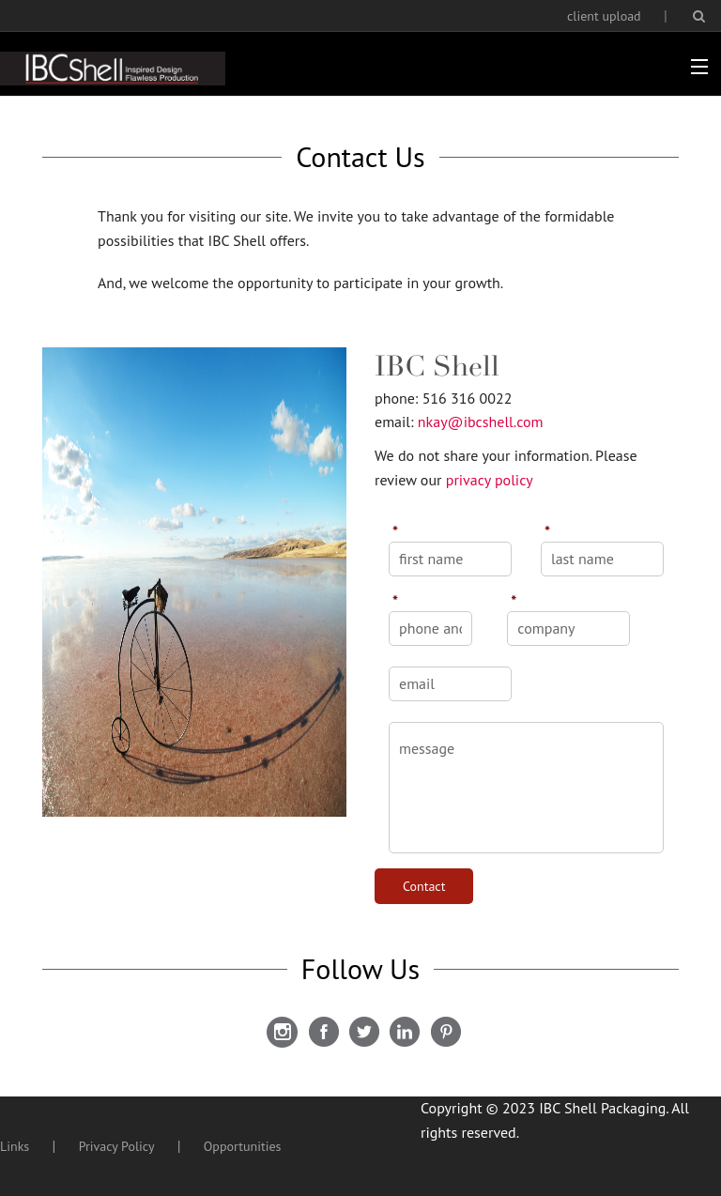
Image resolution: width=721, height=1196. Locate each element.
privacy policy (489, 479)
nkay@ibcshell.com (481, 421)
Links (14, 1146)
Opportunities (243, 1146)
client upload (604, 16)
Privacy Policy (117, 1146)
